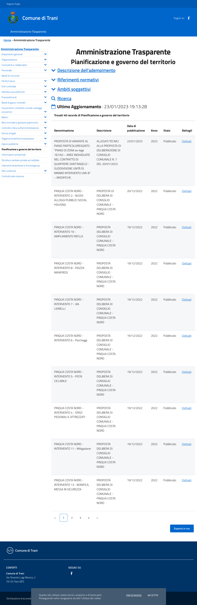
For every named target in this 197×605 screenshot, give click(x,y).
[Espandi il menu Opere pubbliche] (45, 143)
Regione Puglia (13, 4)
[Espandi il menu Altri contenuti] (45, 170)
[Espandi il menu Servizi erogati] (45, 133)
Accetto (153, 595)
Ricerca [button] (64, 98)
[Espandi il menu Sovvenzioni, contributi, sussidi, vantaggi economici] (45, 111)
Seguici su (74, 567)
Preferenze (134, 595)
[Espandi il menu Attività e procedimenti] (45, 91)
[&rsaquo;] (97, 518)
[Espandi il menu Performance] (45, 80)
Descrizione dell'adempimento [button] (86, 70)
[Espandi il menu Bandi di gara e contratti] (45, 102)
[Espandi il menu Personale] (45, 70)
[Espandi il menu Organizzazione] (45, 59)
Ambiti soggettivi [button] (74, 88)
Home (7, 40)
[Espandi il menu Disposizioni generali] (45, 54)
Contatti (11, 567)
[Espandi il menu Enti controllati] (45, 86)
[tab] (123, 70)
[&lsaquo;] (55, 518)
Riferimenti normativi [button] (78, 79)
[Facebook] (187, 18)
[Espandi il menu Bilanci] (45, 117)
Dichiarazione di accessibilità (20, 598)
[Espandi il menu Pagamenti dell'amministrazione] (45, 138)
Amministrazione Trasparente (20, 49)
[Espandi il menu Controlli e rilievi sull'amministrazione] (45, 127)
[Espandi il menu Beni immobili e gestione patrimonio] (45, 122)
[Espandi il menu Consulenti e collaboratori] (45, 64)
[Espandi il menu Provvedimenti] (45, 97)
